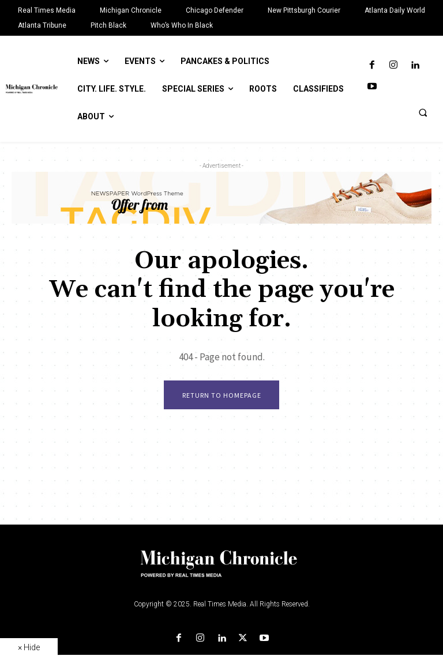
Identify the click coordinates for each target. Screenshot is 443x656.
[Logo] (221, 572)
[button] (422, 112)
